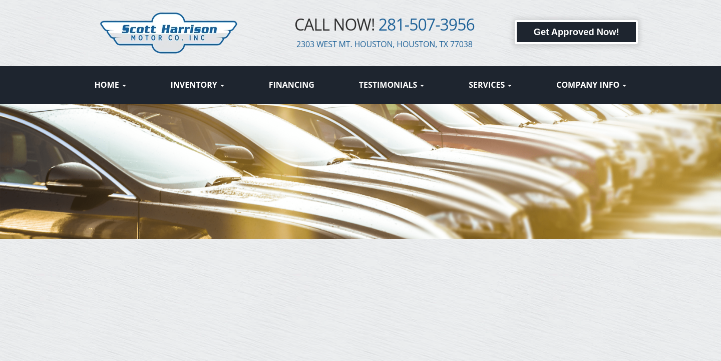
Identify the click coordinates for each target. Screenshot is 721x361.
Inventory (197, 84)
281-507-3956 (427, 24)
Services (490, 84)
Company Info (591, 84)
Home (110, 84)
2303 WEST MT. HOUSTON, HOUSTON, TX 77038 (384, 44)
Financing (291, 84)
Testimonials (392, 84)
